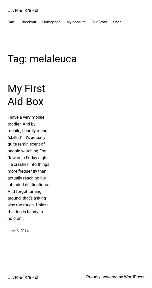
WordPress (134, 277)
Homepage (51, 22)
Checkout (28, 22)
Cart (11, 22)
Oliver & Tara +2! (23, 10)
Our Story (99, 22)
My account (76, 22)
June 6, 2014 (18, 231)
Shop (117, 22)
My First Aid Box (27, 94)
